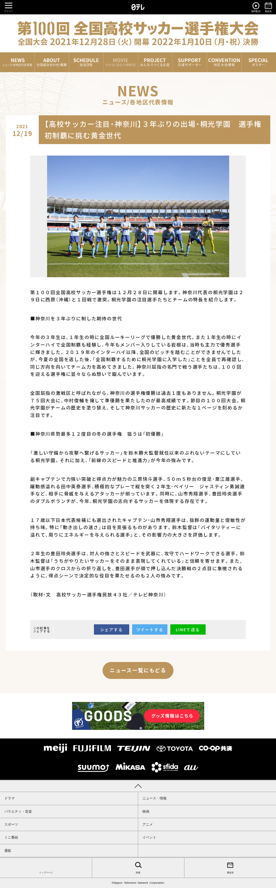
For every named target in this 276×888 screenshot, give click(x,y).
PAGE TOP (138, 786)
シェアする (111, 629)
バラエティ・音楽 (18, 811)
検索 (138, 867)
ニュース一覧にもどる (138, 670)
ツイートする (149, 629)
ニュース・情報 (154, 798)
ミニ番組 (11, 837)
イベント (149, 837)
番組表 (230, 867)
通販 (7, 851)
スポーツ (11, 824)
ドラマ (9, 798)
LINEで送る (188, 629)
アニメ (147, 824)
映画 (145, 811)
